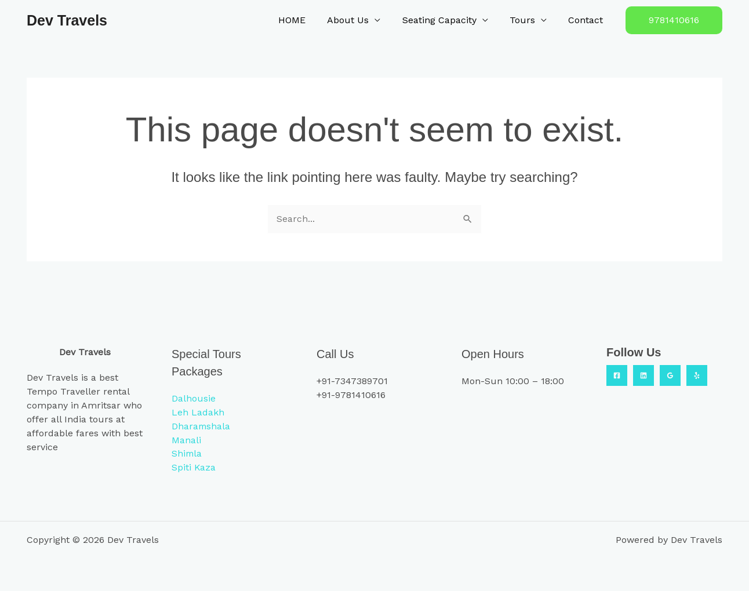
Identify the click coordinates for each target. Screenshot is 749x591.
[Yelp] (696, 374)
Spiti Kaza (194, 467)
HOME (305, 19)
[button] (674, 20)
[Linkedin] (643, 374)
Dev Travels (67, 20)
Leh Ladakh (198, 411)
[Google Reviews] (670, 374)
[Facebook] (616, 374)
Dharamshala (201, 425)
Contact (587, 19)
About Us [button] (359, 19)
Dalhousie (194, 397)
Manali (186, 439)
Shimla (187, 453)
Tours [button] (527, 19)
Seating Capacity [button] (447, 19)
